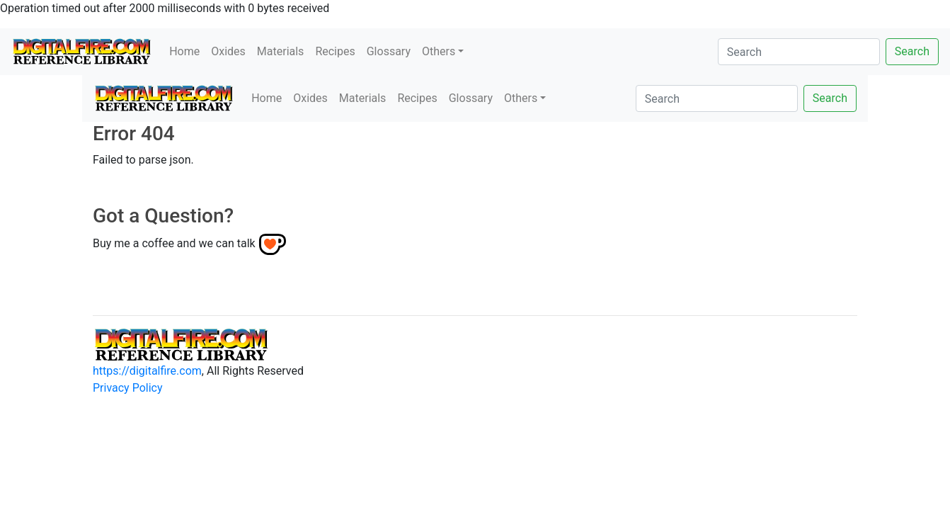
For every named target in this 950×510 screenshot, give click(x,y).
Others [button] (438, 51)
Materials (280, 51)
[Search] (799, 51)
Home (184, 51)
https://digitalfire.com (147, 371)
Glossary (389, 51)
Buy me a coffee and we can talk (174, 243)
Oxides (228, 51)
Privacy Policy (128, 388)
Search (912, 51)
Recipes (335, 51)
